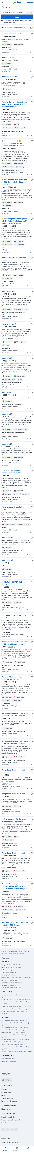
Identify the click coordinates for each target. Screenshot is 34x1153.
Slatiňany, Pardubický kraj (8, 972)
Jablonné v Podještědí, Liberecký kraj (11, 982)
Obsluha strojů (7, 537)
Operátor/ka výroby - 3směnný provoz (13, 259)
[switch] (31, 28)
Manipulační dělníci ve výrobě (13, 794)
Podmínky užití (6, 1138)
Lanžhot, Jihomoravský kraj (9, 980)
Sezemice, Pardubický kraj (8, 985)
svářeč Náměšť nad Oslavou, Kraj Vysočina (13, 1044)
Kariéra (3, 1095)
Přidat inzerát (5, 1109)
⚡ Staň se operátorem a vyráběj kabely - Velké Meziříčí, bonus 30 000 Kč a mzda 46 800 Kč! (14, 221)
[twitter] (12, 1129)
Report (29, 52)
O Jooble (4, 1089)
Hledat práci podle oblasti (8, 1061)
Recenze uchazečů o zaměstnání (11, 1120)
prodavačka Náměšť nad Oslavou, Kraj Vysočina (15, 1039)
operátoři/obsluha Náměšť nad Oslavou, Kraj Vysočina (16, 1009)
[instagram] (7, 1129)
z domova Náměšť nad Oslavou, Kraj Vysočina (14, 1027)
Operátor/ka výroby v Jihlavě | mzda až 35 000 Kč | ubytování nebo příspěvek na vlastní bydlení (14, 886)
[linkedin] (16, 1129)
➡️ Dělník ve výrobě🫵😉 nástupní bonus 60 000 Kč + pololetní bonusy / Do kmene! (12, 143)
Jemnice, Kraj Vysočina (8, 975)
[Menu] (2, 2)
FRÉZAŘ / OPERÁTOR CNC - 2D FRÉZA (13, 583)
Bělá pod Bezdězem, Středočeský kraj (12, 965)
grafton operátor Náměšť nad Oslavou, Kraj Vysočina (16, 1006)
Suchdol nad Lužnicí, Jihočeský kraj (11, 987)
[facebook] (3, 1129)
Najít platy (4, 1123)
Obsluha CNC (6, 358)
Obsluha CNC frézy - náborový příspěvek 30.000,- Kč (13, 678)
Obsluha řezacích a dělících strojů (12, 508)
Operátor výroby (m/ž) (10, 76)
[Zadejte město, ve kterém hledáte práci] (17, 12)
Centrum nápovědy (7, 1098)
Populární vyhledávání (8, 1117)
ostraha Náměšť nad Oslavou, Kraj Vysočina (14, 1042)
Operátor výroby (7, 57)
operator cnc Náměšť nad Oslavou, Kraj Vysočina (15, 999)
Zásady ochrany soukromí (9, 1142)
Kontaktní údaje (6, 1092)
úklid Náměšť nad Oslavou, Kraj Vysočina (13, 1032)
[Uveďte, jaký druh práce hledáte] (17, 7)
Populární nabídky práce (8, 1058)
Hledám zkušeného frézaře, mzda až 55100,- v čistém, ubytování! (14, 643)
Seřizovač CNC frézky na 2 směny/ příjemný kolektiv (11, 472)
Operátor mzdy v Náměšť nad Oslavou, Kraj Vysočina (16, 1051)
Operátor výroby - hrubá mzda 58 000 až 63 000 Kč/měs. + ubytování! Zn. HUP (14, 925)
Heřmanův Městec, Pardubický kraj (11, 967)
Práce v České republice (9, 1101)
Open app (29, 3)
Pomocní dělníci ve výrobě (11, 34)
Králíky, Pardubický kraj (7, 970)
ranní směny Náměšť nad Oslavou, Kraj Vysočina (15, 1030)
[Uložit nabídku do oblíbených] (32, 34)
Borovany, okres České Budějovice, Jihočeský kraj (15, 977)
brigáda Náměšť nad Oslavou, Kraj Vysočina (14, 1020)
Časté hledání (7, 958)
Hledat (17, 17)
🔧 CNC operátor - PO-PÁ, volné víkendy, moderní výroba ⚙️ (13, 820)
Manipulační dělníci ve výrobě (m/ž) (14, 771)
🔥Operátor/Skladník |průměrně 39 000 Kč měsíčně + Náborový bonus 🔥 (14, 182)
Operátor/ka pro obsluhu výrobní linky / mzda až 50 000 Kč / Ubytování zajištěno (14, 104)
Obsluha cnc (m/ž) (8, 291)
